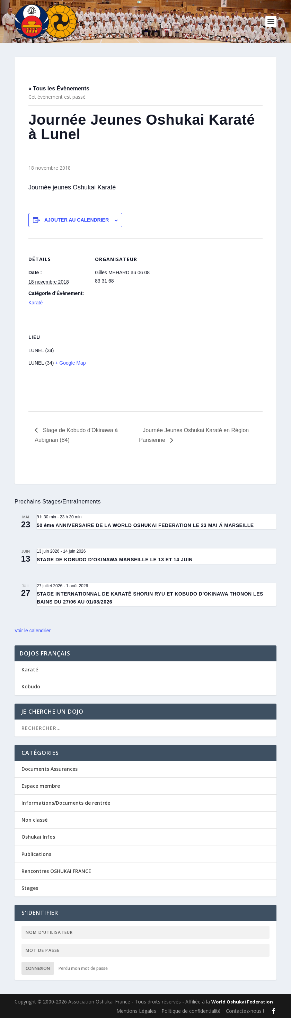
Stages (29, 888)
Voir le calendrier (33, 630)
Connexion (38, 968)
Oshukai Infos (38, 836)
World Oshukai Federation (242, 1002)
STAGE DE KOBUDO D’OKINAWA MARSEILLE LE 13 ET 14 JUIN (115, 559)
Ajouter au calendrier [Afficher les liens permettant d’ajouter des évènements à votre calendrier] (76, 220)
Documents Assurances (49, 769)
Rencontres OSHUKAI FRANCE (56, 871)
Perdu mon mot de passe (83, 968)
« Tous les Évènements (58, 88)
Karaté (35, 302)
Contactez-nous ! (245, 1011)
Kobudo (30, 686)
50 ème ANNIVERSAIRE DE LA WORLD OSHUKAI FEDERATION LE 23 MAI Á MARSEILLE (145, 525)
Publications (36, 854)
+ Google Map (70, 363)
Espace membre (40, 786)
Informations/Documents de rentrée (65, 803)
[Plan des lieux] (131, 363)
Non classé (34, 819)
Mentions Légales (136, 1011)
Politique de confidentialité (191, 1011)
